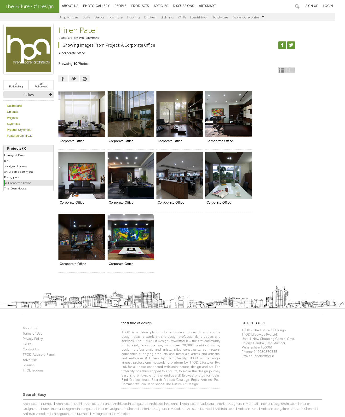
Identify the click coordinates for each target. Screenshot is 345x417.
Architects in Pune (94, 340)
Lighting (172, 17)
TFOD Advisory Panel (35, 291)
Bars (195, 366)
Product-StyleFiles (19, 129)
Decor (104, 17)
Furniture (121, 17)
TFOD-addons (29, 306)
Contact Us (27, 285)
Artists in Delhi (203, 345)
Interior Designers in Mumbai (233, 340)
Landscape (118, 381)
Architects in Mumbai (34, 340)
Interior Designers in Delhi (275, 340)
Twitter (74, 78)
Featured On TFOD (19, 135)
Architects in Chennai (161, 340)
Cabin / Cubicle (76, 381)
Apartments (46, 366)
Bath (91, 17)
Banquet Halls (162, 366)
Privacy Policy (29, 275)
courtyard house (15, 166)
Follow (28, 94)
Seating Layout (157, 381)
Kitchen (155, 17)
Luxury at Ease (14, 155)
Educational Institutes (285, 366)
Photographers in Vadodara (78, 350)
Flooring (138, 17)
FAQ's (23, 280)
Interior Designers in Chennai (96, 345)
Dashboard (14, 106)
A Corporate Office (18, 183)
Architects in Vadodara (194, 340)
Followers (41, 85)
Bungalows (27, 366)
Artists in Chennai (282, 345)
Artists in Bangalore (253, 345)
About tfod (27, 264)
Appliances (73, 17)
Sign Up (321, 6)
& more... (308, 366)
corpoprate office (216, 140)
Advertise (26, 296)
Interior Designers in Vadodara (141, 345)
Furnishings (204, 17)
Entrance (199, 381)
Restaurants (67, 366)
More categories (253, 17)
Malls (101, 366)
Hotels (135, 366)
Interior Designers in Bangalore (51, 345)
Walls (187, 17)
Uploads (12, 112)
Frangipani (11, 177)
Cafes (111, 366)
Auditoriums (239, 366)
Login (338, 6)
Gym (211, 381)
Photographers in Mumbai (38, 350)
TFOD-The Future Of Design (40, 390)
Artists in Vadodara (310, 345)
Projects (12, 118)
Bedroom (56, 381)
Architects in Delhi (65, 340)
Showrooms (86, 366)
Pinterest (85, 78)
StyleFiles (13, 124)
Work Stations (180, 381)
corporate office (72, 140)
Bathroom (40, 381)
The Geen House (15, 188)
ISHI (6, 160)
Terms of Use (29, 270)
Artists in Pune (226, 345)
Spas (146, 366)
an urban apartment (18, 171)
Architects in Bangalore (126, 340)
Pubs (205, 366)
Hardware (225, 17)
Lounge (122, 366)
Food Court (182, 366)
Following (16, 85)
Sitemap (25, 301)
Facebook (63, 78)
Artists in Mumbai (177, 345)
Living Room (99, 381)
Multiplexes (219, 366)
